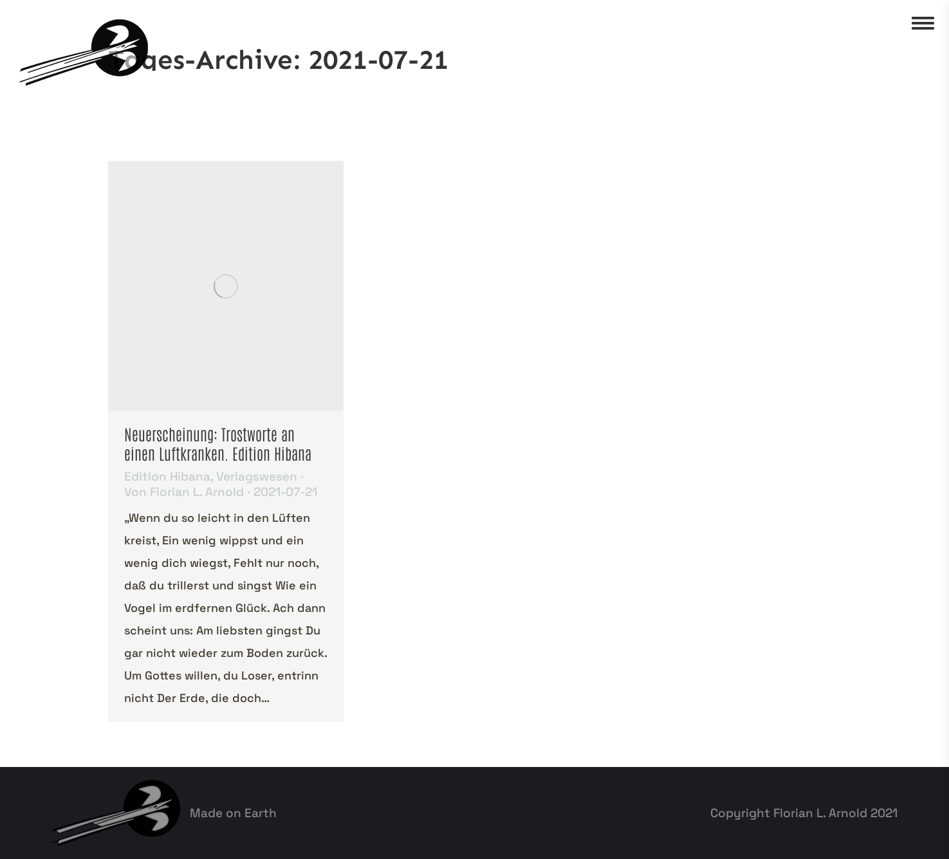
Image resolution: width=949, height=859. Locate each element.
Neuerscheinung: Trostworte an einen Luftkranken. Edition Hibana (217, 443)
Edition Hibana (167, 476)
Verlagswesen (256, 476)
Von (184, 492)
